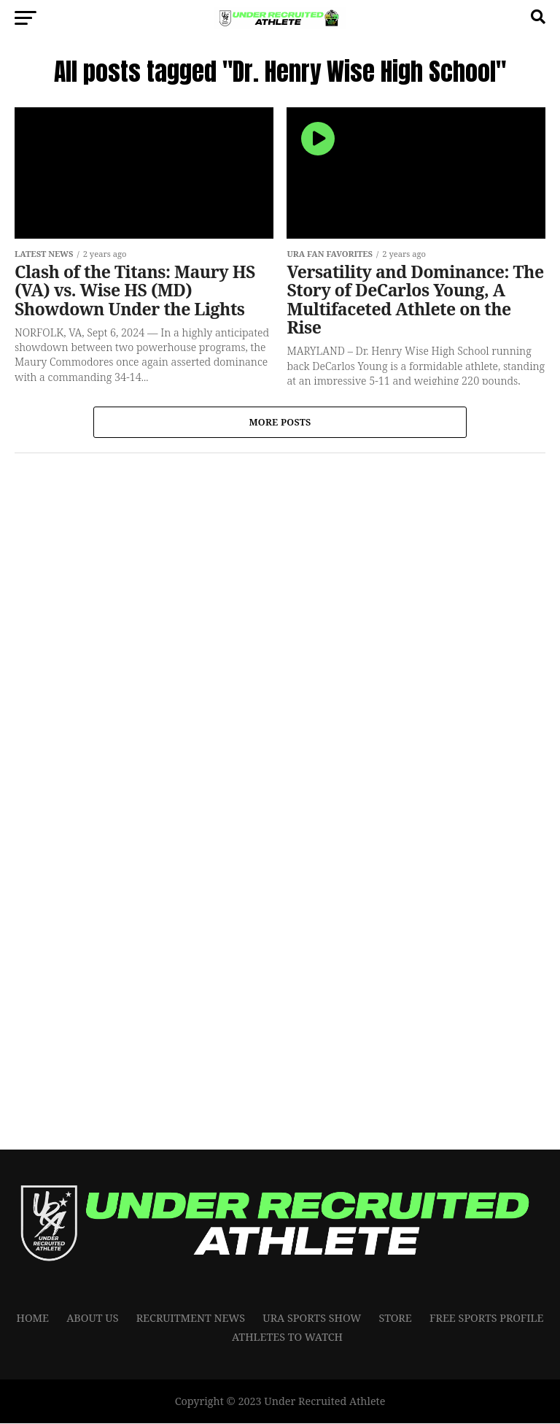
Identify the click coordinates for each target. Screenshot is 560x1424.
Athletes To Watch (287, 1338)
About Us (92, 1318)
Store (395, 1318)
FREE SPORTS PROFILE (486, 1318)
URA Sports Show (311, 1318)
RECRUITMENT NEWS (191, 1318)
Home (32, 1318)
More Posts (280, 422)
